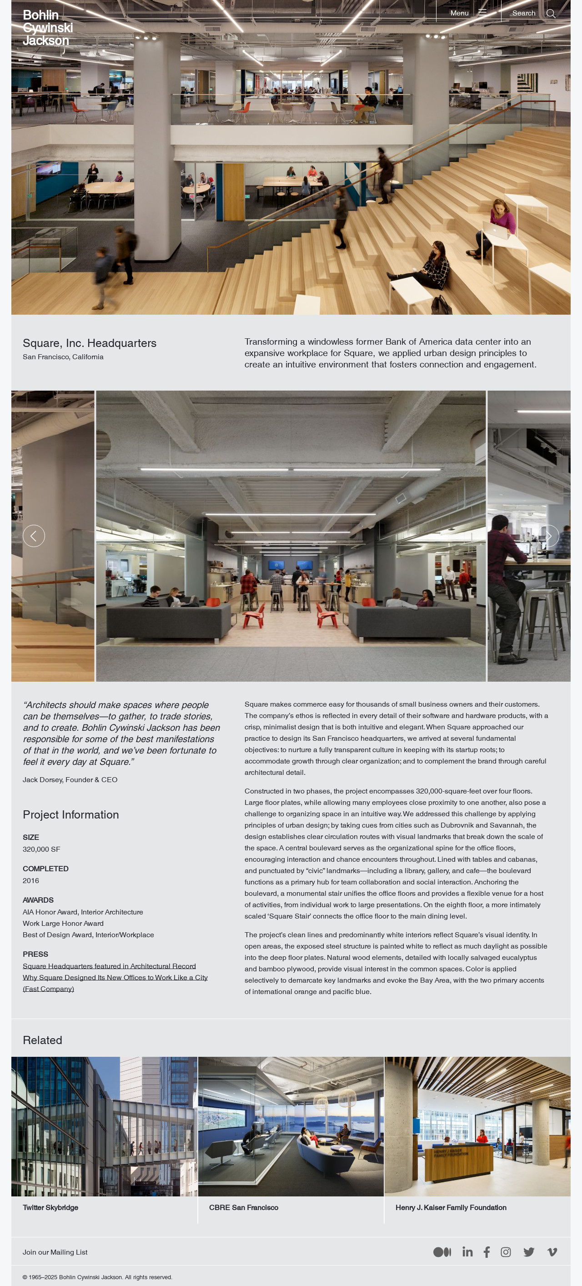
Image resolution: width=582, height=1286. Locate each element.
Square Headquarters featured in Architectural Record (109, 964)
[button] (34, 536)
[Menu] (469, 11)
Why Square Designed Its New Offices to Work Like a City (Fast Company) (115, 981)
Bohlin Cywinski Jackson (48, 25)
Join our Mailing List (55, 1250)
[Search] (534, 11)
